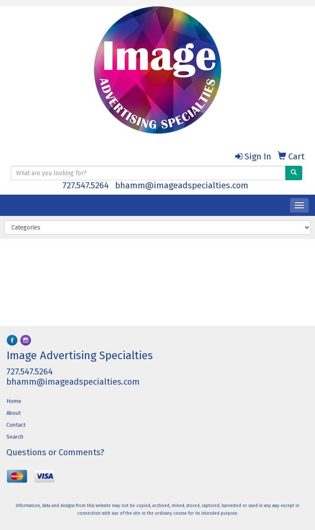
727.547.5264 (85, 185)
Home (13, 401)
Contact (15, 425)
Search (14, 437)
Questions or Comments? (55, 452)
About (13, 413)
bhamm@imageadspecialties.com (181, 185)
